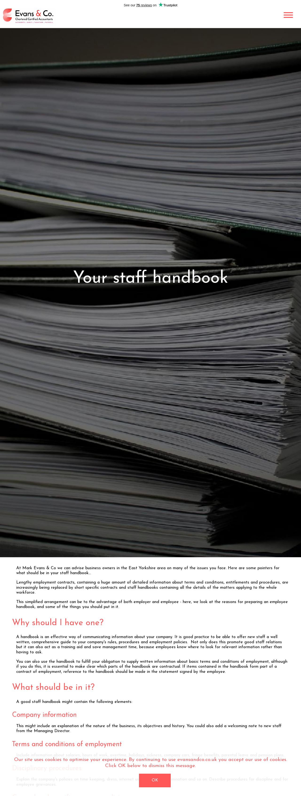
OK (155, 780)
